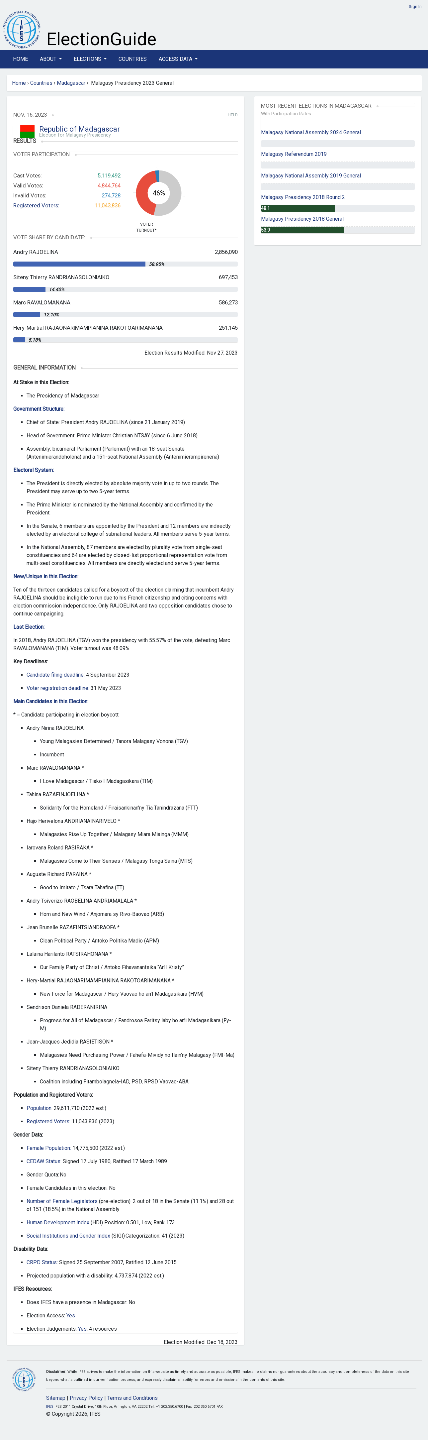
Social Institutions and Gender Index (68, 1236)
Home (20, 59)
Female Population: (49, 1148)
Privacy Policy (86, 1398)
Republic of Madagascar (79, 129)
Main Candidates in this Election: (50, 701)
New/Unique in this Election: (45, 576)
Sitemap (55, 1398)
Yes (70, 1315)
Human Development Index (58, 1222)
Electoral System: (33, 470)
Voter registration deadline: (58, 688)
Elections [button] (88, 59)
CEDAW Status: (44, 1161)
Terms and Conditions (132, 1398)
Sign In (415, 6)
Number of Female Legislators (62, 1201)
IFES (49, 1406)
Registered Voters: (36, 205)
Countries (133, 59)
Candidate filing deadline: (56, 675)
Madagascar (71, 83)
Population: (39, 1108)
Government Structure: (38, 409)
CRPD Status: (42, 1262)
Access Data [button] (176, 59)
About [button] (49, 59)
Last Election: (28, 627)
